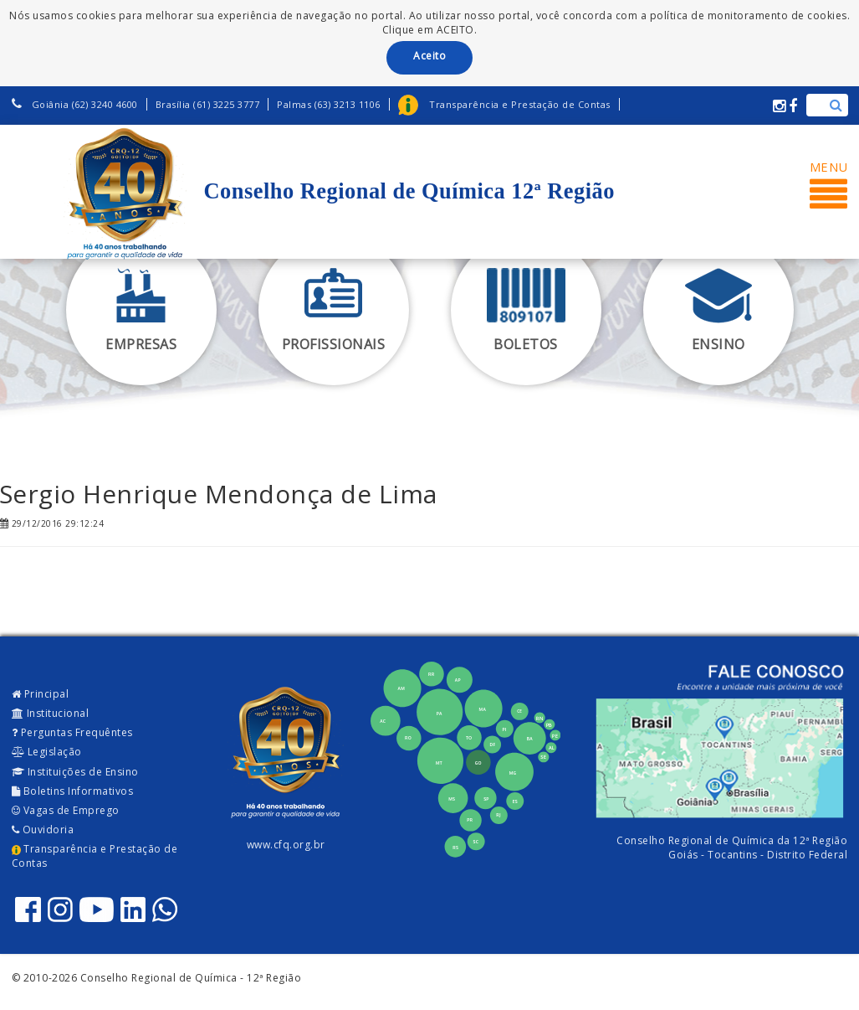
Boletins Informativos (73, 791)
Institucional (50, 713)
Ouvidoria (43, 829)
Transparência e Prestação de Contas (95, 856)
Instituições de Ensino (75, 772)
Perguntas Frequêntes (72, 732)
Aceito (429, 56)
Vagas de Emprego (66, 810)
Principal (40, 694)
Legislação (47, 752)
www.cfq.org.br (286, 844)
